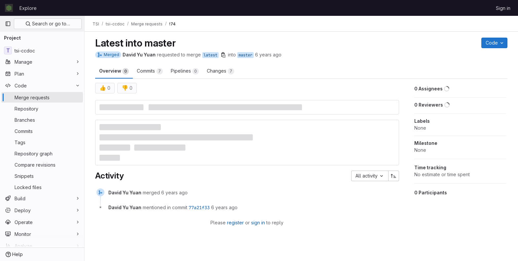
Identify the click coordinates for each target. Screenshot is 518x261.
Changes (220, 71)
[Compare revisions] (42, 164)
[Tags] (42, 142)
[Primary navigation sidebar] (8, 23)
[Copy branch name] (223, 55)
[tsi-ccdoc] (42, 50)
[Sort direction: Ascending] (393, 176)
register (235, 222)
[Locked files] (42, 187)
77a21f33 (199, 208)
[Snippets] (42, 176)
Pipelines (185, 71)
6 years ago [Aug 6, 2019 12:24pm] (268, 54)
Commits (150, 71)
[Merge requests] (42, 97)
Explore (28, 8)
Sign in (503, 8)
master (245, 55)
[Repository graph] (42, 153)
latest (210, 55)
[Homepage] (9, 8)
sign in (258, 222)
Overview (114, 71)
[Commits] (42, 131)
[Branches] (42, 119)
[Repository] (42, 108)
